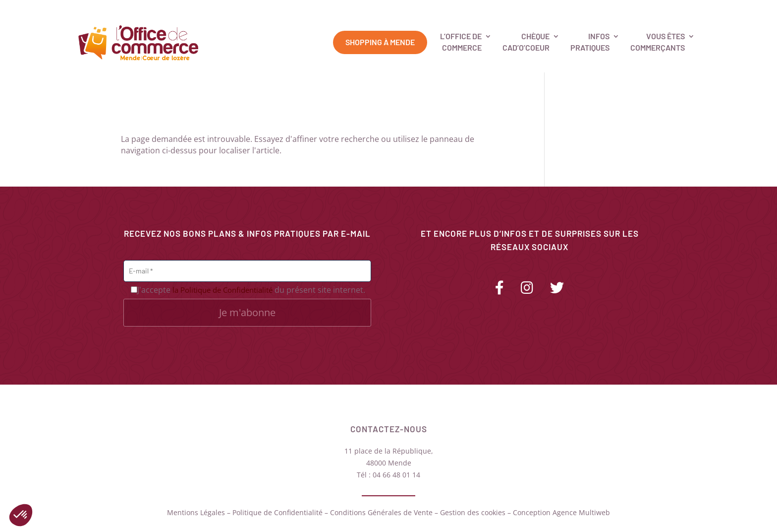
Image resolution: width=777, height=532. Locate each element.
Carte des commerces (571, 10)
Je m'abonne (247, 312)
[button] (21, 515)
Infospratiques (590, 41)
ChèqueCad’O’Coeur (526, 41)
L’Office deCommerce (461, 41)
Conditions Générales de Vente (381, 512)
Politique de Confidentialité (277, 512)
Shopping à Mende (380, 42)
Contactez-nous (652, 10)
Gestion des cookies (472, 512)
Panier (701, 10)
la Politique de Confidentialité (222, 290)
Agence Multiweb (581, 512)
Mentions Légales (196, 512)
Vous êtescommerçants (657, 41)
